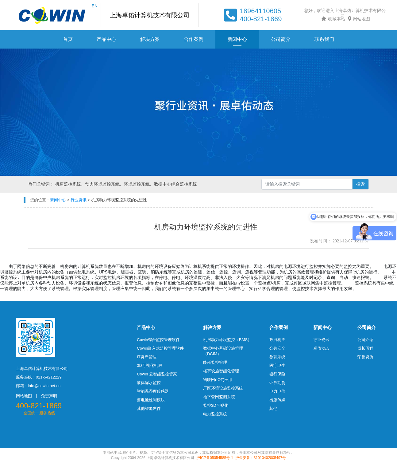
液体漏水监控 (149, 382)
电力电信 (277, 391)
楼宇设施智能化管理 (221, 371)
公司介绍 (365, 339)
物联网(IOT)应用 (217, 379)
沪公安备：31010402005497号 (260, 458)
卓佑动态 (321, 348)
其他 (273, 408)
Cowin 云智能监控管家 (157, 374)
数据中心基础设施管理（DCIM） (223, 351)
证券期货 (277, 382)
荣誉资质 (365, 357)
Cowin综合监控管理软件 (158, 339)
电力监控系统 (215, 414)
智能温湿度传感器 (153, 391)
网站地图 (358, 18)
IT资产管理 (146, 357)
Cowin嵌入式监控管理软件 (160, 348)
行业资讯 (321, 339)
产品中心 (106, 39)
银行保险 (277, 374)
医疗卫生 (277, 365)
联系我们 (324, 39)
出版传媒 (277, 400)
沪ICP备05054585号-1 (214, 458)
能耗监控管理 (215, 362)
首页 (68, 39)
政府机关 (277, 339)
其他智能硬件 (149, 408)
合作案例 (193, 39)
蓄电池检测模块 (151, 400)
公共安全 (277, 348)
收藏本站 (332, 18)
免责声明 (49, 396)
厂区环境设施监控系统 (223, 388)
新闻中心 (237, 39)
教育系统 (277, 357)
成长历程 (365, 348)
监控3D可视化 (215, 405)
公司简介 (281, 39)
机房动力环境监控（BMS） (227, 339)
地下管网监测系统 (219, 396)
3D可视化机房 (149, 365)
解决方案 (150, 39)
